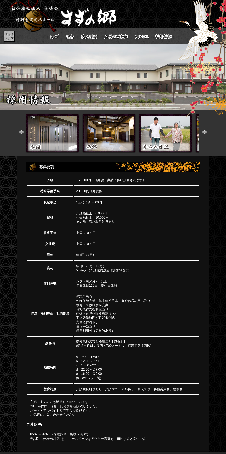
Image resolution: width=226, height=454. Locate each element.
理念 (70, 36)
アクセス (141, 36)
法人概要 (89, 36)
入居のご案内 (116, 36)
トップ (54, 36)
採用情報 (167, 36)
